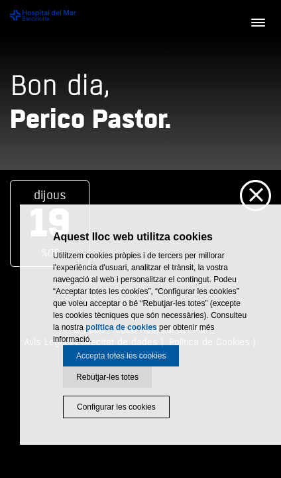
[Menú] (258, 23)
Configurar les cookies (116, 407)
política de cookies (120, 327)
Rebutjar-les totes (107, 377)
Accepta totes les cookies (121, 355)
